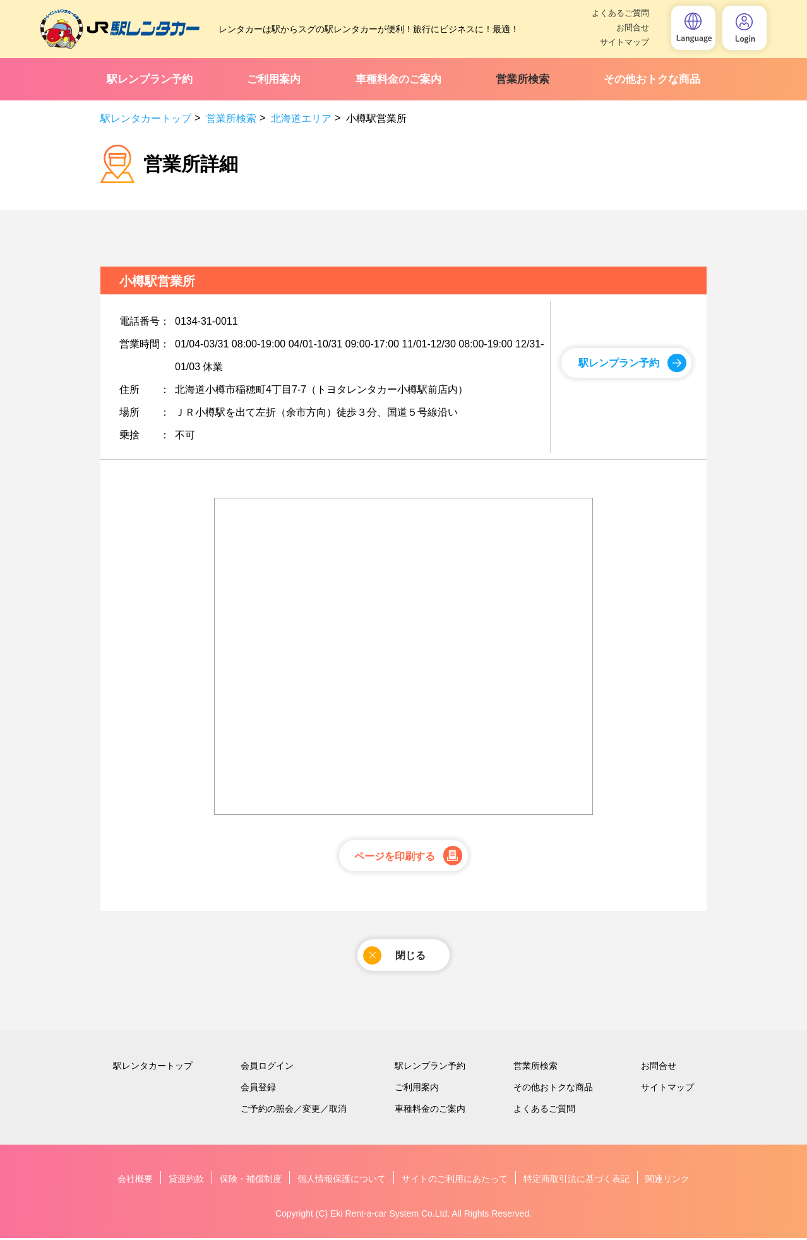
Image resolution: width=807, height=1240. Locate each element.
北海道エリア (301, 118)
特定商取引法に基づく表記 (576, 1181)
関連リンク (667, 1181)
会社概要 (135, 1181)
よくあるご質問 (620, 13)
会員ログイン (267, 1067)
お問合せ (632, 27)
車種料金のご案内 (398, 79)
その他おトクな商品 (652, 79)
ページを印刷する (395, 857)
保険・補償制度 (251, 1181)
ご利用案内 (274, 79)
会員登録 (258, 1089)
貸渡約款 (186, 1181)
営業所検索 (522, 79)
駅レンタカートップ (145, 118)
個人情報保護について (341, 1181)
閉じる (394, 956)
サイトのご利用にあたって (455, 1181)
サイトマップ (624, 42)
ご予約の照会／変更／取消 (294, 1110)
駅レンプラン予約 (150, 79)
